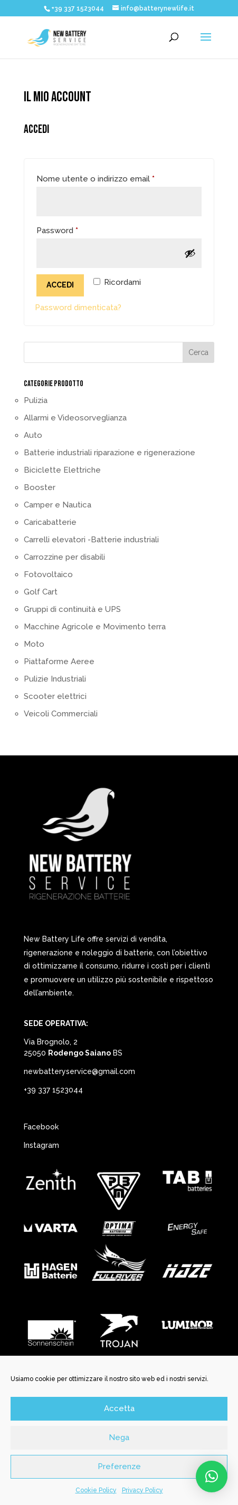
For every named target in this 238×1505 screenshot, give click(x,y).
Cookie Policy (96, 1490)
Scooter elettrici (55, 696)
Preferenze (119, 1466)
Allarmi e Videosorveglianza (75, 418)
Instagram (41, 1145)
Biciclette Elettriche (62, 470)
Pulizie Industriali (55, 679)
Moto (34, 644)
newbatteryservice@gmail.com (79, 1071)
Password (74, 229)
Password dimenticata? (78, 307)
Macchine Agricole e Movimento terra (95, 626)
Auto (33, 435)
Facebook (41, 1127)
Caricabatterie (50, 522)
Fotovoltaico (48, 574)
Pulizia (35, 400)
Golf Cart (41, 592)
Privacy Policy (142, 1490)
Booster (39, 487)
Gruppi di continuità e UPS (72, 609)
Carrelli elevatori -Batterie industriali (91, 539)
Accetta (119, 1408)
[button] (211, 1476)
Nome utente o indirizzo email (112, 177)
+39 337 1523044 (53, 1090)
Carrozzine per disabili (64, 557)
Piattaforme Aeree (59, 661)
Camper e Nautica (57, 505)
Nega (119, 1437)
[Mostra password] (190, 253)
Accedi (60, 285)
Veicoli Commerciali (61, 713)
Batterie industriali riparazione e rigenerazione (109, 452)
